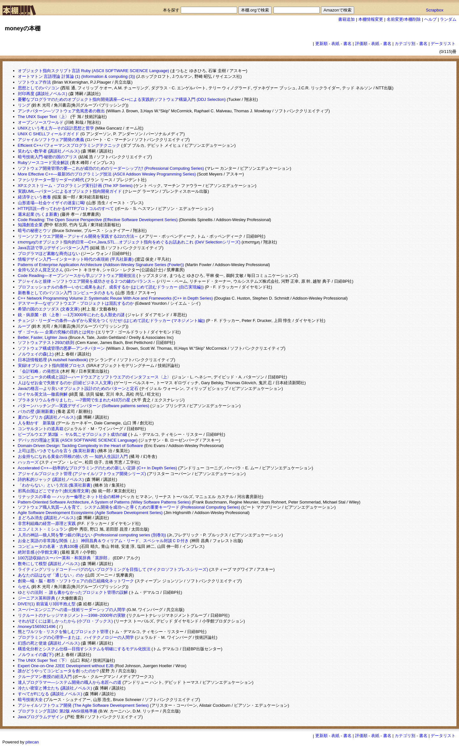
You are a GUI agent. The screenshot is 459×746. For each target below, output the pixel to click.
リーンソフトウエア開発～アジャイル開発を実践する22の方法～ (78, 236)
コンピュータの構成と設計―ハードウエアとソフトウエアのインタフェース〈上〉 (94, 377)
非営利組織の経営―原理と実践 (47, 523)
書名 (347, 43)
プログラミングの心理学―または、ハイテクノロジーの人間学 (76, 637)
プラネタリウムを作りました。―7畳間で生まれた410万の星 (74, 400)
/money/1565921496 (37, 626)
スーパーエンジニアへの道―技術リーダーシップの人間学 (72, 609)
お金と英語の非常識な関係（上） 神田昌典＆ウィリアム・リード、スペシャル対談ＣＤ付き (103, 540)
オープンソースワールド (40, 122)
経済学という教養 (34, 197)
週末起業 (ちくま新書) (38, 214)
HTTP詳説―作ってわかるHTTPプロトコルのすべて (66, 208)
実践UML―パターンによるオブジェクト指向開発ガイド (70, 191)
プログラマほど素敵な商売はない (49, 253)
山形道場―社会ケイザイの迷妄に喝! (51, 202)
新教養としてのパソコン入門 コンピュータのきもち (66, 292)
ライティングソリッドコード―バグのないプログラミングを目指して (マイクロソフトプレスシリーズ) (113, 569)
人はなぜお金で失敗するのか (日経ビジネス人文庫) (65, 382)
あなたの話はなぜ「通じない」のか (51, 575)
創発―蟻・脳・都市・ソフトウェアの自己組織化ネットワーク (76, 580)
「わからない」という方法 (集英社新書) (55, 485)
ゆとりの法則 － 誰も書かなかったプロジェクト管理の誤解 (73, 592)
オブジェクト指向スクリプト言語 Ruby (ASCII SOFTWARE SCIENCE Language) (93, 70)
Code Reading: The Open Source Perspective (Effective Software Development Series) (98, 219)
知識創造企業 (30, 224)
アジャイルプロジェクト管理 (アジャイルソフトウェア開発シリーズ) (82, 473)
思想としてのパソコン (38, 88)
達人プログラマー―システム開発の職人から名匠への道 (69, 682)
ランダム (448, 19)
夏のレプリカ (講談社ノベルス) (47, 417)
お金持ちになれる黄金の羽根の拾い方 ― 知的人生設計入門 (73, 456)
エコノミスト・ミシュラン (43, 529)
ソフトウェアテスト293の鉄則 (46, 342)
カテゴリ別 (405, 43)
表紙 (335, 43)
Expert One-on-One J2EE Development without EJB (66, 665)
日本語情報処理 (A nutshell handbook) (53, 359)
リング (24, 105)
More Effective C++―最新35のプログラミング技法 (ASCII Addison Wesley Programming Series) (107, 174)
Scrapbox (434, 10)
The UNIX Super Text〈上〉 (43, 116)
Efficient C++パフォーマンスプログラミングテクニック (69, 145)
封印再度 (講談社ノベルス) (42, 93)
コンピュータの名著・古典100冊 (48, 546)
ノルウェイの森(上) (36, 354)
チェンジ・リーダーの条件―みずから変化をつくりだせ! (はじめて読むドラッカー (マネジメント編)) (111, 320)
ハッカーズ (28, 462)
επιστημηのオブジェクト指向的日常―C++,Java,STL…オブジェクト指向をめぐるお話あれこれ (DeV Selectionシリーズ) (129, 242)
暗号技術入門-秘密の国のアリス (47, 156)
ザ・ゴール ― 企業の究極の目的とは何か (56, 332)
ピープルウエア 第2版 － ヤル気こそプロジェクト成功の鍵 (72, 434)
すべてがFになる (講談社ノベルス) (50, 693)
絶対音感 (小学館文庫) (38, 552)
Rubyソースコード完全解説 (43, 162)
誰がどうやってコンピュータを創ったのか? (58, 670)
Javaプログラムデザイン (41, 716)
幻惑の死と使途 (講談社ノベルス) (49, 643)
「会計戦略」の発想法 (38, 371)
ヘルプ (430, 19)
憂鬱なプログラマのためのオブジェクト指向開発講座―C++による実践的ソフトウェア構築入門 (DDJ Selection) (122, 99)
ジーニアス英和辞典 (36, 598)
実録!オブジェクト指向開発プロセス (51, 365)
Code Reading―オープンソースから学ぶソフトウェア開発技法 (76, 275)
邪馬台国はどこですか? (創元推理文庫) (54, 491)
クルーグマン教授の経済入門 (45, 676)
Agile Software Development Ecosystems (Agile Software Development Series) (90, 512)
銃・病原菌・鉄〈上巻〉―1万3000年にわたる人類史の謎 (71, 314)
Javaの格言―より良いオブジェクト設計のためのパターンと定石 (78, 388)
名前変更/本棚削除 (404, 19)
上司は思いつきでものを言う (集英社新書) (57, 450)
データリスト (443, 43)
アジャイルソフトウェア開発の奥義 (51, 139)
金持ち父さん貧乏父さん (40, 269)
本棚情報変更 (370, 19)
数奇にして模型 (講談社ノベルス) (49, 563)
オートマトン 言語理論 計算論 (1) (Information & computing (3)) (76, 76)
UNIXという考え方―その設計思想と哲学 (56, 128)
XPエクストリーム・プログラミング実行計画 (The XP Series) (75, 185)
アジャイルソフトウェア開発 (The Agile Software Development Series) (83, 705)
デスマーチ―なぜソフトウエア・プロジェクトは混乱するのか (76, 303)
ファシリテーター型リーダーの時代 (51, 179)
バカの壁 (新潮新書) (36, 411)
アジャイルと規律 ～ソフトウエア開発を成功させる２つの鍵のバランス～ (87, 281)
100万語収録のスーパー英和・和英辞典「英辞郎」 (65, 558)
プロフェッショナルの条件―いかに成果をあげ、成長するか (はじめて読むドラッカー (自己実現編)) (111, 287)
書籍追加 (346, 19)
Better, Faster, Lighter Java (42, 337)
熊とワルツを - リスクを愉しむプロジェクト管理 (63, 631)
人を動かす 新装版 (36, 423)
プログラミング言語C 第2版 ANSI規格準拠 (57, 711)
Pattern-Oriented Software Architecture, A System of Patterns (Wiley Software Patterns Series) (104, 502)
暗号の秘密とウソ (34, 230)
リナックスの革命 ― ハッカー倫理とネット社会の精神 (69, 496)
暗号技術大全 (30, 699)
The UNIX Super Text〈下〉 (43, 660)
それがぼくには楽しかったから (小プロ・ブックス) (65, 621)
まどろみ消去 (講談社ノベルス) (47, 517)
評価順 (361, 43)
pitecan (32, 742)
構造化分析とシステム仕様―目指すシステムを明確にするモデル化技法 (84, 648)
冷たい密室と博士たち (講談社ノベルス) (55, 688)
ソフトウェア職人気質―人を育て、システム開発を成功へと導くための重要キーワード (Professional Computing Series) (129, 507)
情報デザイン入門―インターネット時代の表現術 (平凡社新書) (76, 259)
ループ (24, 326)
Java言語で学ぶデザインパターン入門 (53, 247)
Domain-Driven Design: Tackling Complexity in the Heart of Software (80, 445)
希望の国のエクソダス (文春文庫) (49, 309)
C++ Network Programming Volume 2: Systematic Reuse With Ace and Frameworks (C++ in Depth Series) (115, 298)
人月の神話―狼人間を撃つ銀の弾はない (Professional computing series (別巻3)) (92, 535)
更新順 (321, 43)
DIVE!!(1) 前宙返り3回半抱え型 (47, 603)
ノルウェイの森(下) (36, 654)
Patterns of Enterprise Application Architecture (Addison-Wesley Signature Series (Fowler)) (101, 264)
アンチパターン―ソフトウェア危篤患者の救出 (61, 110)
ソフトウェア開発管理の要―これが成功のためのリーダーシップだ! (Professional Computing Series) (111, 168)
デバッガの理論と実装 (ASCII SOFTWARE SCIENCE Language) (78, 440)
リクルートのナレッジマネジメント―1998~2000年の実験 (72, 615)
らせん (24, 586)
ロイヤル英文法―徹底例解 (43, 394)
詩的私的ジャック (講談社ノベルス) (51, 479)
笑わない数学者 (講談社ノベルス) (49, 151)
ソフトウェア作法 (34, 82)
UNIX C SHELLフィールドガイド (48, 133)
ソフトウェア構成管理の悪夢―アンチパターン (61, 348)
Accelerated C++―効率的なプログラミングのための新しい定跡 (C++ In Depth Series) (97, 468)
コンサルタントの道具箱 (40, 428)
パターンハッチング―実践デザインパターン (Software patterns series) (83, 405)
